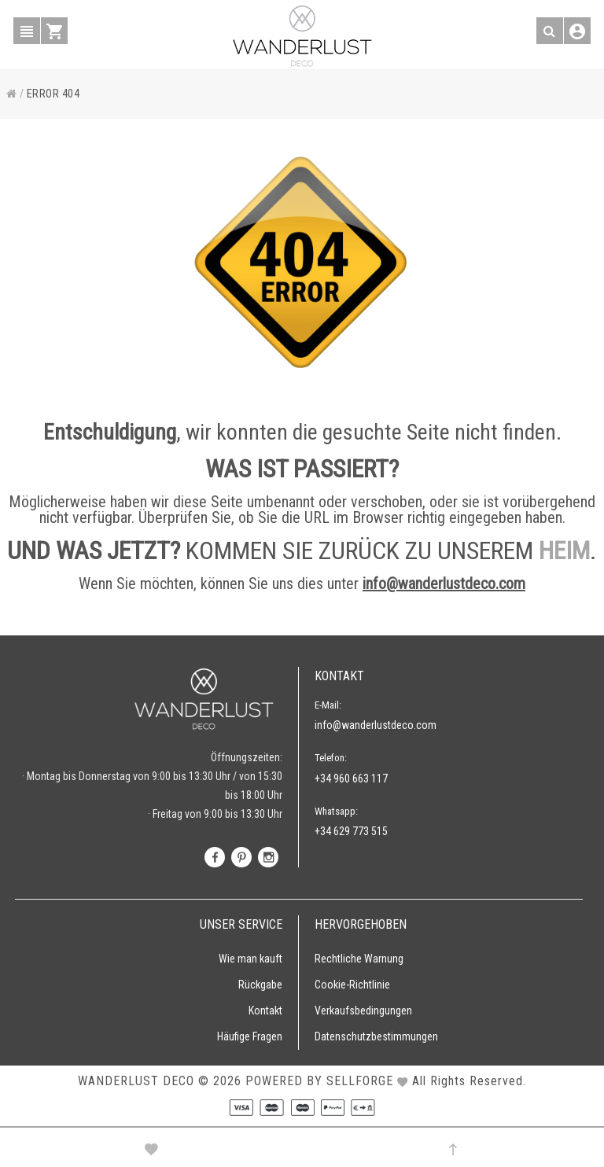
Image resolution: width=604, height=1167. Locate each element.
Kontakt (265, 1010)
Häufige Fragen (249, 1036)
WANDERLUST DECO (136, 1080)
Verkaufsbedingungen (363, 1010)
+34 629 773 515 (351, 831)
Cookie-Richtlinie (352, 984)
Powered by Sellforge (319, 1080)
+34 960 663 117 (351, 778)
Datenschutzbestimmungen (376, 1036)
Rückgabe (260, 984)
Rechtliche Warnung (359, 958)
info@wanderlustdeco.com (444, 583)
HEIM (564, 550)
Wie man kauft (250, 958)
